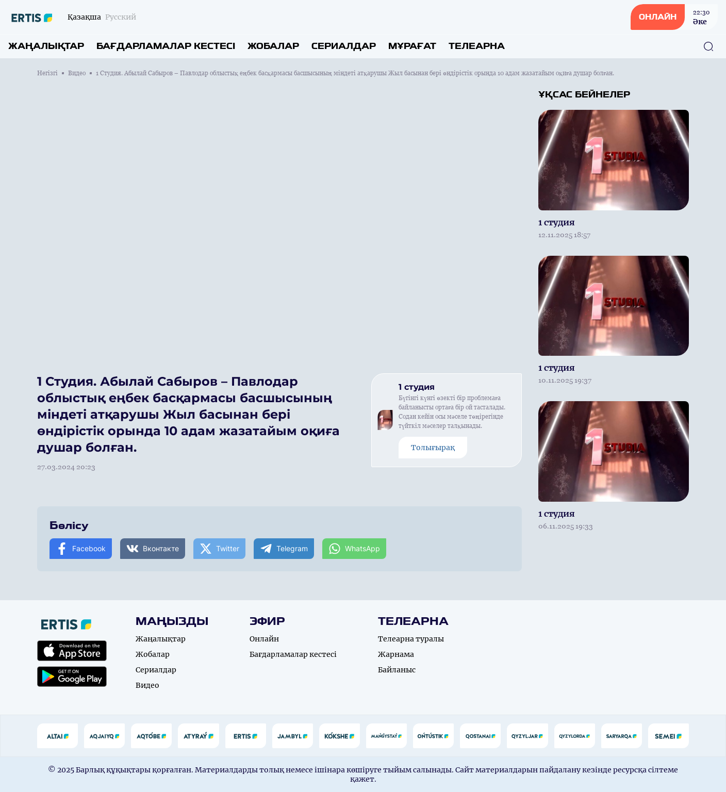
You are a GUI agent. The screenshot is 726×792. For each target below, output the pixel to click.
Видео (77, 73)
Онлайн (264, 639)
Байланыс (397, 669)
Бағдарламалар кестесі (165, 46)
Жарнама (396, 654)
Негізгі (47, 73)
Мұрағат (412, 46)
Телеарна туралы (411, 639)
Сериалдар (343, 46)
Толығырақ (433, 447)
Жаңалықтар (46, 46)
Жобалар (273, 46)
